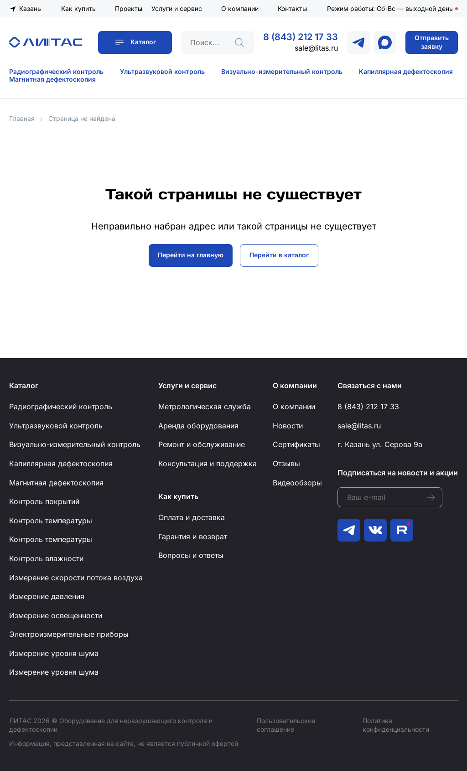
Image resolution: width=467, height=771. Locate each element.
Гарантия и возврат (192, 536)
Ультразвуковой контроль (162, 71)
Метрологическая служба (204, 406)
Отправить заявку (432, 42)
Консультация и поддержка (207, 463)
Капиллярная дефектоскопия (406, 71)
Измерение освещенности (55, 615)
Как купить (78, 8)
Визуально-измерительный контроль (281, 71)
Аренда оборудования (198, 425)
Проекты (128, 8)
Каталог (143, 42)
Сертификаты (296, 444)
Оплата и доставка (191, 517)
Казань (30, 8)
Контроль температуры (50, 520)
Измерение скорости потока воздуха (76, 577)
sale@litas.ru (316, 47)
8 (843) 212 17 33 (300, 36)
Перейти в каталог (279, 255)
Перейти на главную (190, 255)
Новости (288, 425)
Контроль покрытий (44, 501)
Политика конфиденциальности (396, 725)
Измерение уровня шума (54, 653)
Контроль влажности (46, 558)
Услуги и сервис (176, 8)
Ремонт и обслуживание (201, 444)
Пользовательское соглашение (286, 725)
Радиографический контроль (56, 71)
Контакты (292, 8)
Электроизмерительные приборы (69, 634)
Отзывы (286, 463)
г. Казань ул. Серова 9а (379, 444)
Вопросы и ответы (190, 555)
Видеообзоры (297, 482)
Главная (22, 118)
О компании (240, 8)
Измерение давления (46, 596)
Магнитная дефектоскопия (52, 79)
